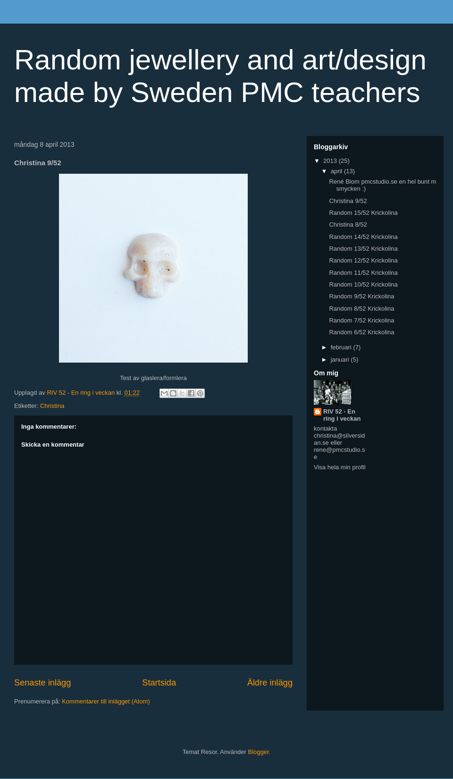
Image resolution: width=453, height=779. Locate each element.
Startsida (159, 682)
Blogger (258, 751)
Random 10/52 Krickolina (363, 284)
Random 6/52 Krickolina (361, 332)
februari (342, 347)
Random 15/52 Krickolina (363, 212)
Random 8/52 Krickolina (361, 308)
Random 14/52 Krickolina (363, 236)
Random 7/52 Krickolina (361, 320)
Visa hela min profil (340, 467)
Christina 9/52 (348, 200)
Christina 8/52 (348, 224)
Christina (52, 405)
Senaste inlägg (42, 682)
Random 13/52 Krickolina (363, 248)
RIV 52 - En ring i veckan (342, 415)
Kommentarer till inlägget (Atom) (106, 701)
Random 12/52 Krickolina (363, 260)
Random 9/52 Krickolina (361, 296)
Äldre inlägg (270, 682)
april (337, 171)
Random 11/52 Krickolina (363, 272)
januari (341, 359)
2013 (331, 160)
